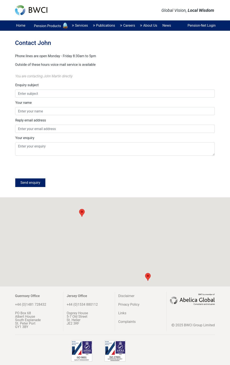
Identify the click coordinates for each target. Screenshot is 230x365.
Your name (23, 103)
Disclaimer (126, 296)
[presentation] (48, 166)
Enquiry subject (27, 85)
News (166, 25)
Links (122, 313)
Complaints (127, 322)
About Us (148, 25)
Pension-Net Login (202, 25)
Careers (127, 25)
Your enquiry (24, 138)
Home (20, 25)
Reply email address (30, 120)
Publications (104, 25)
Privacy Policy (129, 304)
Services (80, 25)
